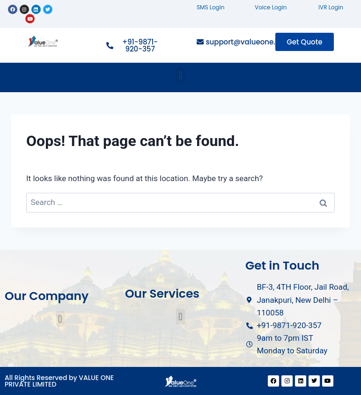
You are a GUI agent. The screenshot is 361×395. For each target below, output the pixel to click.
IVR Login (330, 7)
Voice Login (271, 7)
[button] (180, 75)
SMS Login (210, 7)
